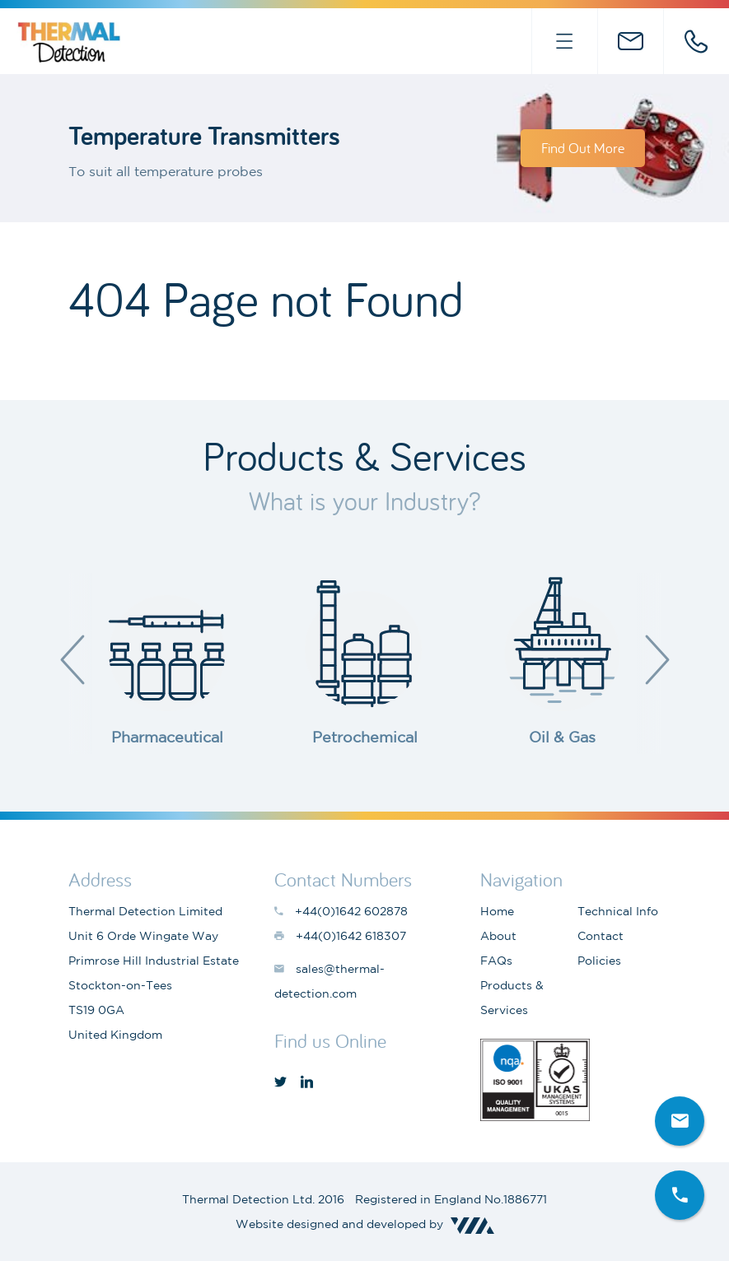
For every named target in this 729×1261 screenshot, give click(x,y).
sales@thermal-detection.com (630, 41)
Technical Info (617, 911)
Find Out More (582, 147)
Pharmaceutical (167, 736)
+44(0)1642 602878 (696, 41)
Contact (600, 935)
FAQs (496, 960)
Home (497, 911)
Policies (599, 960)
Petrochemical (365, 736)
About (498, 935)
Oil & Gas (562, 736)
